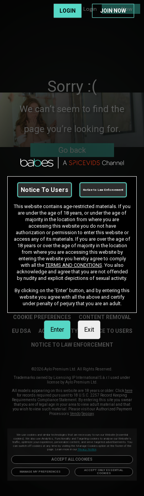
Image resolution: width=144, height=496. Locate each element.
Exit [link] (89, 329)
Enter (57, 329)
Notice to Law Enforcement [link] (103, 190)
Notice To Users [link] (44, 189)
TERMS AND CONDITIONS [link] (73, 265)
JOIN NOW (113, 11)
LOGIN (68, 11)
